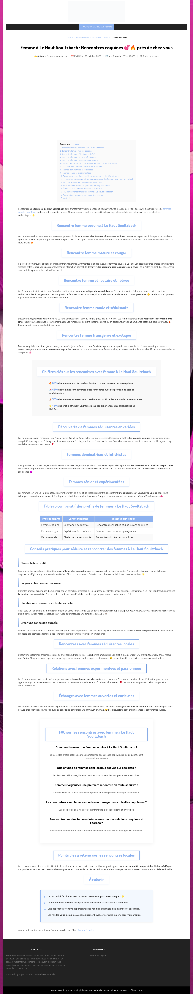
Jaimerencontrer (118, 990)
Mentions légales (98, 955)
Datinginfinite (80, 990)
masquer (75, 144)
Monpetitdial (95, 990)
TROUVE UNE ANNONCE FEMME (96, 26)
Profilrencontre (135, 990)
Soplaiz (105, 990)
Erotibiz (29, 974)
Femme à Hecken (86, 930)
